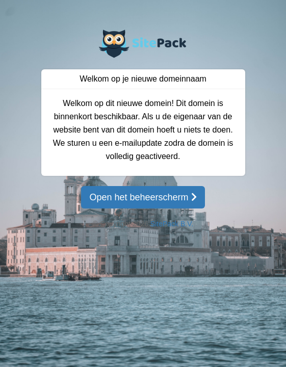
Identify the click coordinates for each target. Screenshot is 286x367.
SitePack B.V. (171, 224)
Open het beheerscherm (142, 197)
